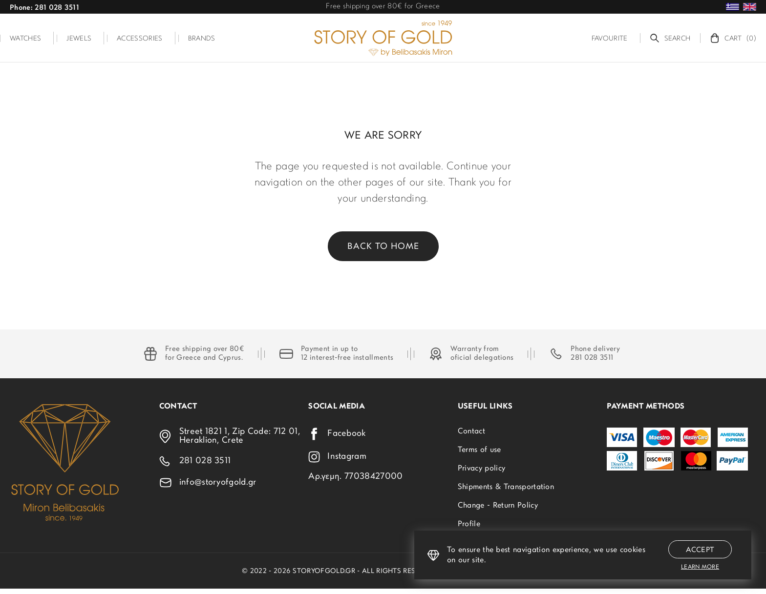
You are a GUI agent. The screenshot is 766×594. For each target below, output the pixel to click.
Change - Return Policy (498, 506)
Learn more (700, 567)
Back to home (383, 246)
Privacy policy (481, 468)
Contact (471, 431)
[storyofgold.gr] (383, 38)
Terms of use (479, 450)
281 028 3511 (592, 358)
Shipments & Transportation (506, 487)
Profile (469, 524)
